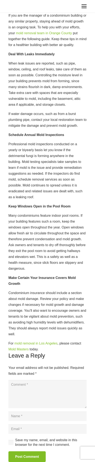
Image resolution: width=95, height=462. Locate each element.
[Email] (47, 429)
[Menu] (84, 6)
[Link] (13, 6)
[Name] (47, 416)
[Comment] (47, 394)
